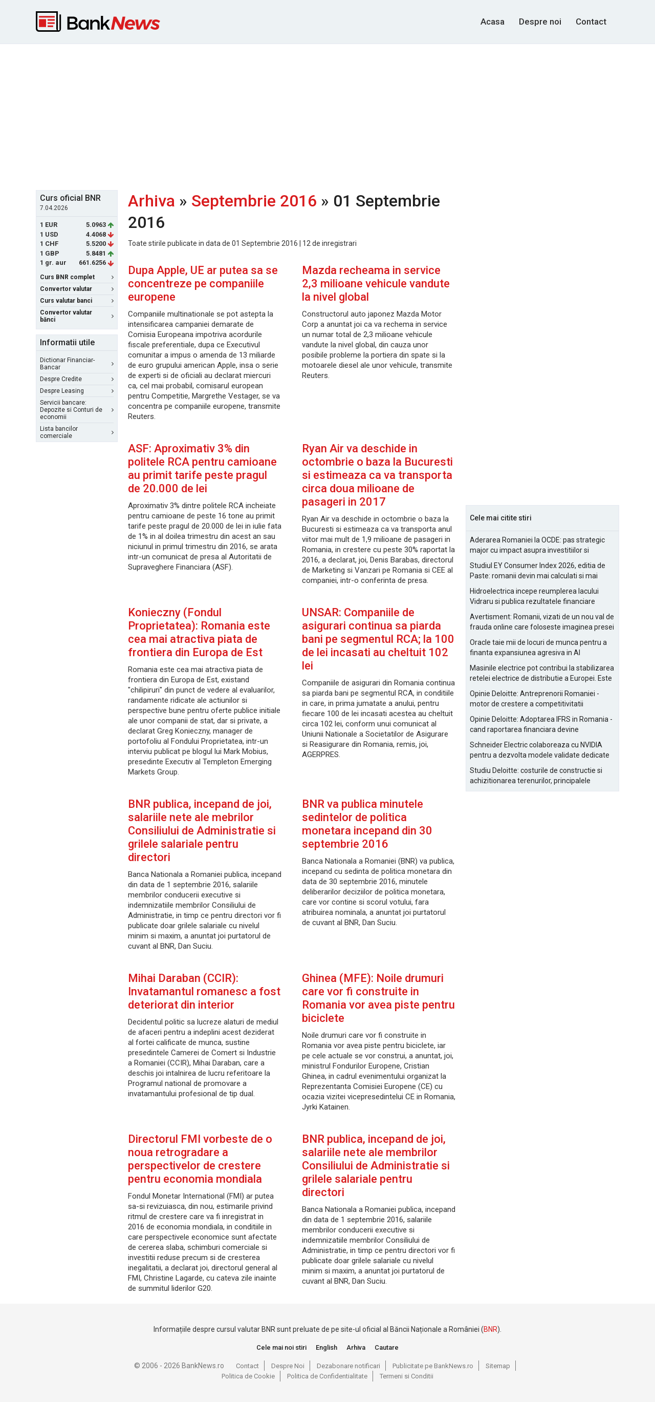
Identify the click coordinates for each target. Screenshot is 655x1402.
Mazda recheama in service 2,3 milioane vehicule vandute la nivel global (376, 283)
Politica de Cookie (248, 1376)
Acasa (493, 21)
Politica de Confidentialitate (327, 1376)
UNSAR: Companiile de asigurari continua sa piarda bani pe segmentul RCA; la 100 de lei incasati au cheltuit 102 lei (378, 639)
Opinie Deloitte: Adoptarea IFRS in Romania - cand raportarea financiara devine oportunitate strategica (541, 725)
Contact (591, 21)
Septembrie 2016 (254, 201)
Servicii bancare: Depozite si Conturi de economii (77, 410)
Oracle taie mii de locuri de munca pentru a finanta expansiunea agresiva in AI (538, 647)
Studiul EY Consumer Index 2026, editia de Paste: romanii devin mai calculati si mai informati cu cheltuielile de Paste (537, 571)
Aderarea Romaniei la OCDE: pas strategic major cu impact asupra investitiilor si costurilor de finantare (537, 545)
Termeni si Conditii (406, 1376)
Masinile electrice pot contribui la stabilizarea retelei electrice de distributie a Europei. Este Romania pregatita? (542, 673)
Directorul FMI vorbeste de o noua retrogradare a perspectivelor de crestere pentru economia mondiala (200, 1159)
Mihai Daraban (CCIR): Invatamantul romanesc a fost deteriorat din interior (204, 991)
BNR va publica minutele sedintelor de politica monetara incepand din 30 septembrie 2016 (367, 824)
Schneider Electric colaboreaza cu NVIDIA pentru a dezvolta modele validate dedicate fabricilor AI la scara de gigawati (539, 750)
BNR (490, 1329)
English (326, 1347)
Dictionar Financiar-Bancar (77, 364)
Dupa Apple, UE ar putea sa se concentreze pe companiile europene (203, 283)
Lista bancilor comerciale (77, 432)
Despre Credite (77, 379)
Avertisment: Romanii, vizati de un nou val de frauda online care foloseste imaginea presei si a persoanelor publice (542, 622)
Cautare (387, 1347)
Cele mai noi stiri (281, 1347)
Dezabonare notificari (348, 1366)
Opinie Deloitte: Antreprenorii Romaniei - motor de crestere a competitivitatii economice (534, 699)
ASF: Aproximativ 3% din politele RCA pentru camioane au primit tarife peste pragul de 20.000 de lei (202, 468)
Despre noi (540, 21)
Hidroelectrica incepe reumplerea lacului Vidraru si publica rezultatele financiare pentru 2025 (534, 596)
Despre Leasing (77, 390)
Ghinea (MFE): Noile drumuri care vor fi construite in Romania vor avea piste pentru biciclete (378, 998)
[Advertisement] (327, 116)
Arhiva (151, 201)
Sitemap (498, 1366)
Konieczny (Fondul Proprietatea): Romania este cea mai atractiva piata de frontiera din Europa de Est (199, 632)
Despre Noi (287, 1366)
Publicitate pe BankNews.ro (432, 1366)
